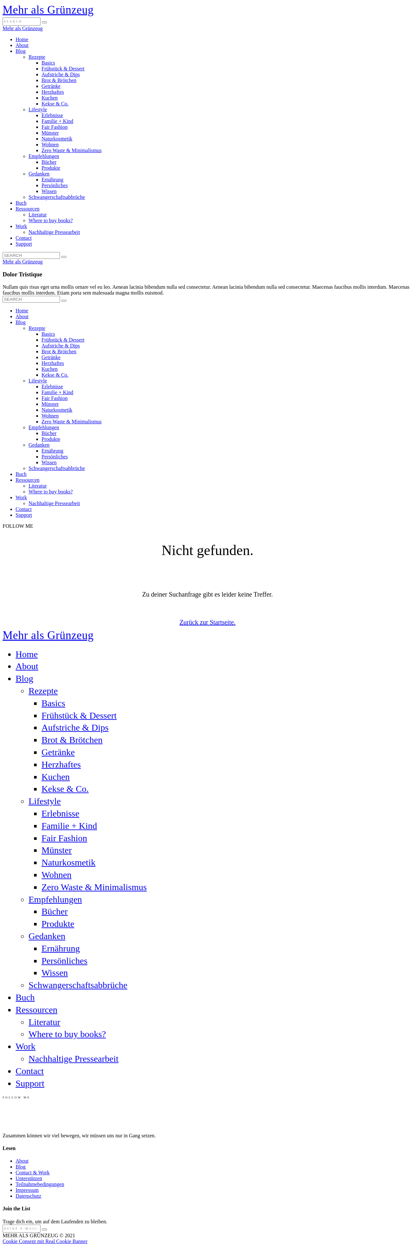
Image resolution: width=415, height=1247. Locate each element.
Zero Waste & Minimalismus (72, 150)
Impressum (27, 1190)
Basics (48, 63)
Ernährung (53, 179)
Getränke (51, 86)
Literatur (38, 214)
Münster (50, 133)
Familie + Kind (57, 121)
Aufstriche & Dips (61, 74)
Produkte (51, 168)
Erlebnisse (52, 115)
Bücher (49, 162)
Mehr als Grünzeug (48, 10)
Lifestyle (38, 109)
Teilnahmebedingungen (40, 1184)
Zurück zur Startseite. (208, 622)
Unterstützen (29, 1178)
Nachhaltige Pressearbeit (54, 232)
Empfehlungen (44, 156)
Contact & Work (33, 1172)
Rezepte (37, 57)
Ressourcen (28, 209)
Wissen (49, 191)
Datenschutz (28, 1196)
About (22, 45)
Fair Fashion (54, 127)
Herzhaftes (53, 92)
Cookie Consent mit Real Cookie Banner (45, 1241)
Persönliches (55, 185)
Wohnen (50, 144)
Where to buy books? (51, 220)
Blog (21, 51)
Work (21, 226)
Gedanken (39, 173)
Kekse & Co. (55, 103)
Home (22, 39)
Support (24, 244)
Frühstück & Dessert (63, 68)
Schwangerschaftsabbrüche (57, 197)
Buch (21, 203)
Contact (24, 238)
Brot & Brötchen (59, 80)
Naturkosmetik (57, 138)
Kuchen (50, 98)
